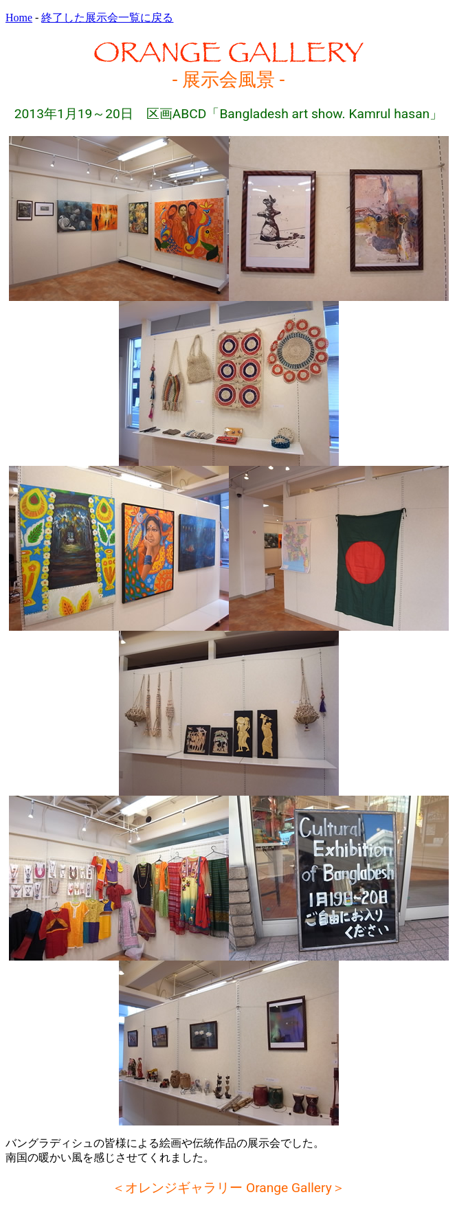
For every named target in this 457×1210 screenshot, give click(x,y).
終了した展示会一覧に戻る (107, 17)
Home (18, 17)
